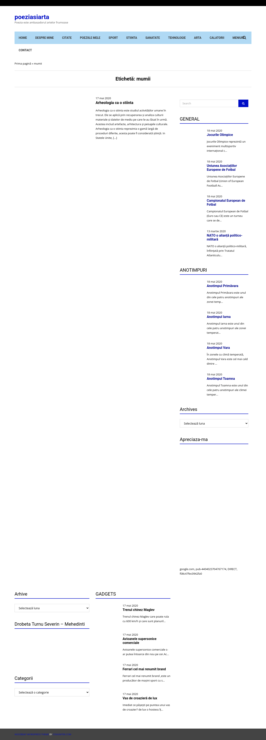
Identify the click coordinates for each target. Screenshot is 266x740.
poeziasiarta (32, 17)
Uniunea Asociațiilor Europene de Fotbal (222, 168)
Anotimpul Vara (218, 348)
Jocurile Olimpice (220, 135)
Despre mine (44, 37)
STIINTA (131, 37)
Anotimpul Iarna (219, 317)
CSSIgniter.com (62, 734)
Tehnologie (177, 37)
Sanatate (152, 37)
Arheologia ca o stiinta (114, 102)
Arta (197, 37)
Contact (25, 50)
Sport (113, 37)
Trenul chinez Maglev (139, 610)
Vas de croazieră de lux (140, 698)
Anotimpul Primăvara (222, 286)
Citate (67, 37)
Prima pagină (23, 63)
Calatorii (217, 37)
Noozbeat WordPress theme (32, 734)
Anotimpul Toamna (221, 379)
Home (23, 37)
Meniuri (238, 37)
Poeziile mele (90, 37)
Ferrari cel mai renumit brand (144, 669)
